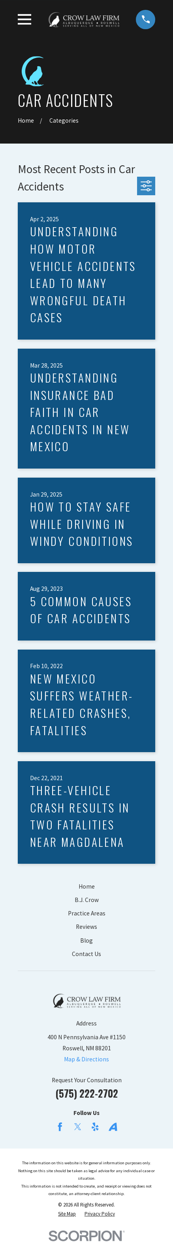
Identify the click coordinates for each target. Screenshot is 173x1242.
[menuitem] (67, 1213)
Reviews (86, 926)
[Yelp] (95, 1126)
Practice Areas (86, 913)
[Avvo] (113, 1126)
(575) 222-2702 (86, 1093)
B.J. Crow (87, 900)
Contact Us (86, 954)
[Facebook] (60, 1126)
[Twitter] (77, 1126)
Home (87, 886)
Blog (86, 940)
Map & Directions (86, 1059)
